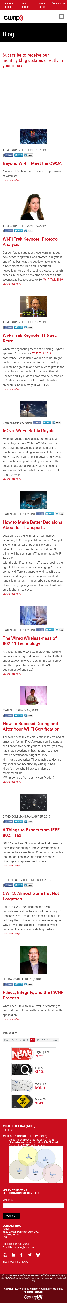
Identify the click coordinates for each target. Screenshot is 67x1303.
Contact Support (25, 5)
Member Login (8, 5)
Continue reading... (12, 180)
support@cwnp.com (24, 1247)
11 (38, 1040)
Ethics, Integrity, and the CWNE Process (33, 995)
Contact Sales (42, 5)
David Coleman (14, 816)
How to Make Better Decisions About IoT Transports (32, 524)
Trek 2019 (56, 279)
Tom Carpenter (14, 150)
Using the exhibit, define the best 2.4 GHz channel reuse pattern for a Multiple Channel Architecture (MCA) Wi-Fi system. (36, 1143)
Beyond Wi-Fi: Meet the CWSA (32, 163)
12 (43, 1040)
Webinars (15, 1261)
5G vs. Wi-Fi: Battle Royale (28, 430)
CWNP (7, 423)
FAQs (25, 1261)
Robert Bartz (13, 880)
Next (55, 1040)
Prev (7, 1040)
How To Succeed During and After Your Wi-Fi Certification (31, 726)
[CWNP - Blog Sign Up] (33, 95)
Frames (9, 1129)
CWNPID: (8, 1199)
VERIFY (9, 1216)
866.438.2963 (21, 1243)
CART (59, 3)
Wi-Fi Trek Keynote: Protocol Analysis (31, 241)
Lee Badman (11, 979)
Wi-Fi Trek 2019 (42, 353)
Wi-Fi (46, 279)
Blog (5, 1261)
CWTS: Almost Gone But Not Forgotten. (31, 896)
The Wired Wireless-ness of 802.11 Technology (30, 640)
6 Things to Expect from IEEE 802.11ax (31, 832)
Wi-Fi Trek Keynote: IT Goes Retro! (30, 338)
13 (48, 1040)
